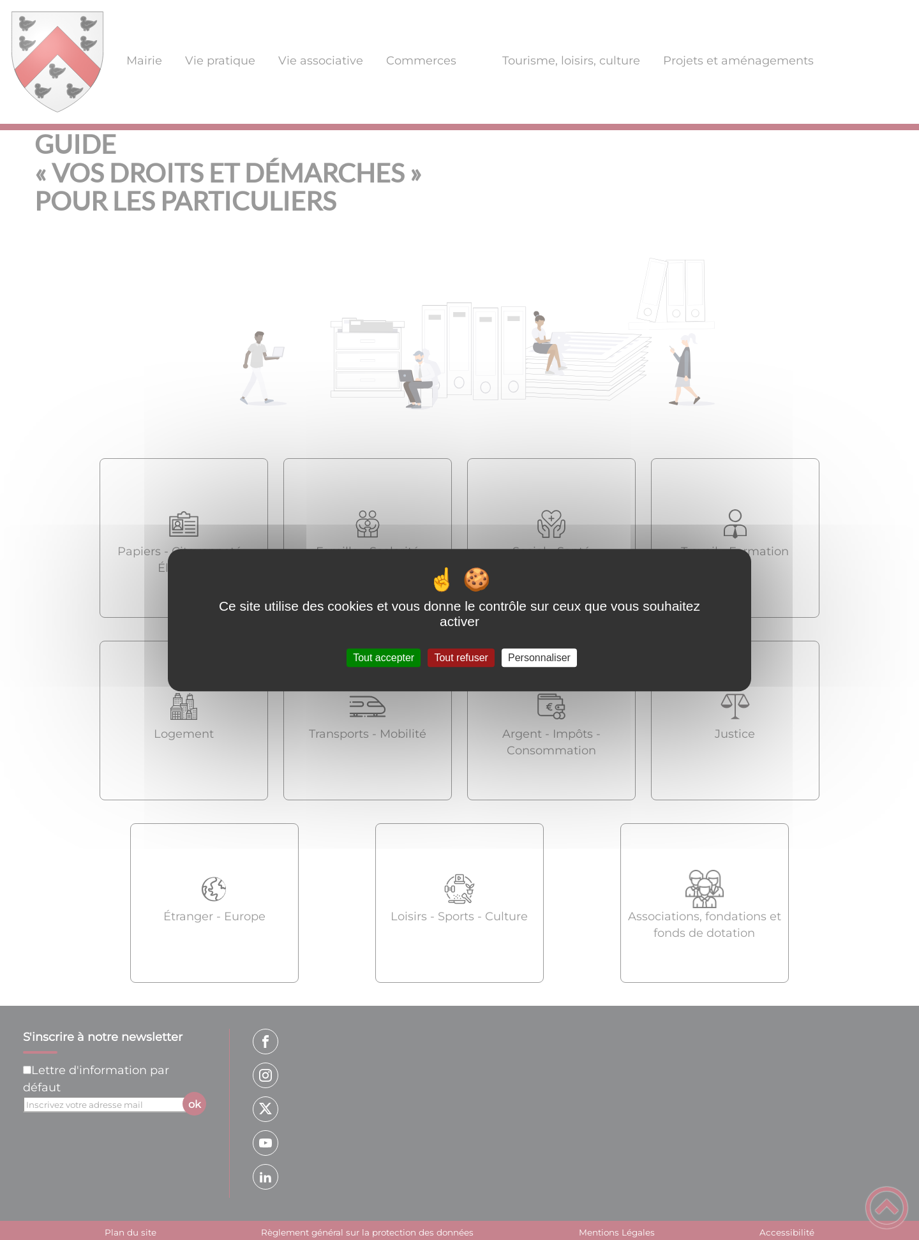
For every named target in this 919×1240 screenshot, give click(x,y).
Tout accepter (383, 657)
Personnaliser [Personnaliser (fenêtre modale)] (539, 657)
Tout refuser (461, 657)
